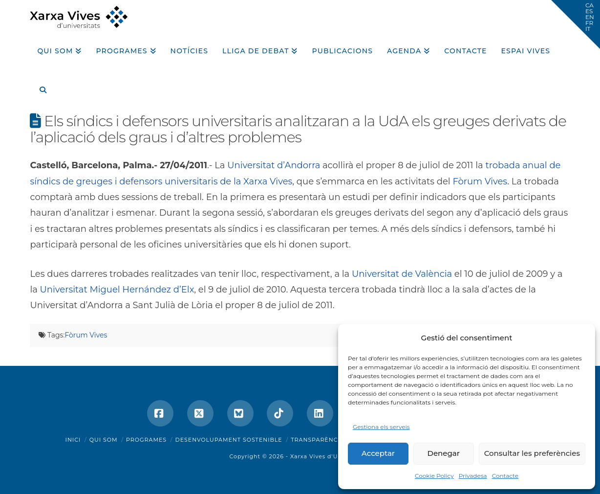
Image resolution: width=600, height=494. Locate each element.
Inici (73, 439)
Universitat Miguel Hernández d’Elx (117, 289)
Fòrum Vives (479, 181)
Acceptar (378, 453)
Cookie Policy (434, 475)
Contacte (505, 475)
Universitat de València (402, 274)
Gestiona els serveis (381, 426)
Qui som (103, 439)
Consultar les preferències (532, 453)
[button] (575, 24)
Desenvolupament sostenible (228, 439)
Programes (146, 439)
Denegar (444, 453)
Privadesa (473, 475)
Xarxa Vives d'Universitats (330, 456)
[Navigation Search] (39, 86)
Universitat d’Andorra (273, 165)
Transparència (317, 439)
